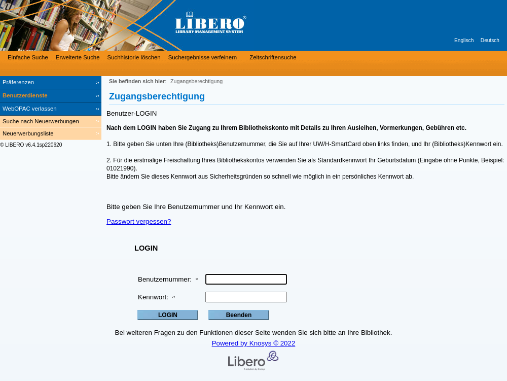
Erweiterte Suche (78, 57)
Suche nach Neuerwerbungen (41, 121)
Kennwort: (153, 297)
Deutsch (490, 40)
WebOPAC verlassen (30, 109)
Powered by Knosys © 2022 (254, 343)
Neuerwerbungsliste (28, 133)
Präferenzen (18, 82)
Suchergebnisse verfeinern (202, 57)
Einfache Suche (28, 57)
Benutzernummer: (165, 279)
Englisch (464, 40)
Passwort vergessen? (138, 221)
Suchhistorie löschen (134, 57)
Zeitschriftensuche (272, 57)
